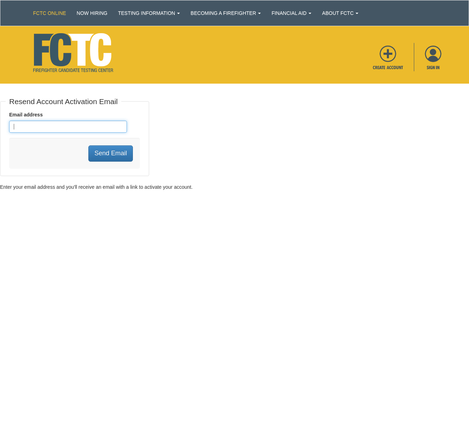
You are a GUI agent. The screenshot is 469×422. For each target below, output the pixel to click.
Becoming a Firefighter (225, 13)
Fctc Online (49, 13)
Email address (26, 114)
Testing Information (149, 13)
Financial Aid (291, 13)
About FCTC (340, 13)
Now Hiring (92, 13)
